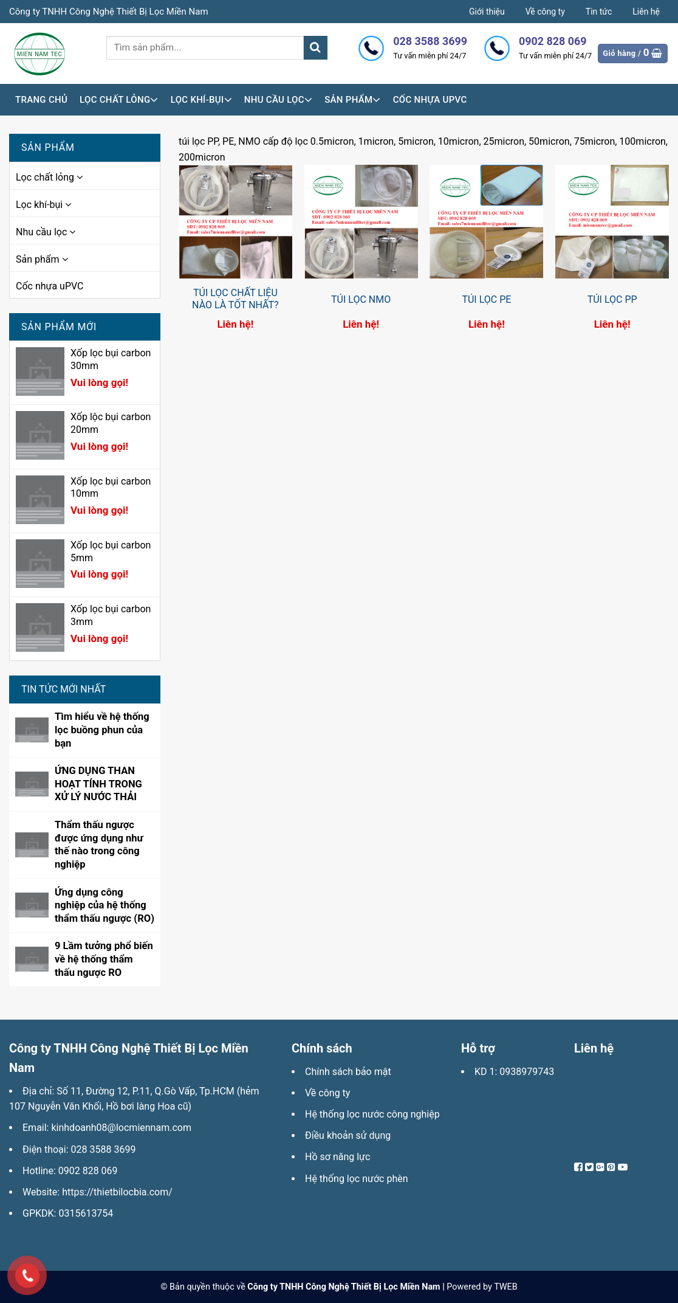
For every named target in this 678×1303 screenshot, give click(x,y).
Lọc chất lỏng (119, 100)
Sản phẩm (352, 100)
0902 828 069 (88, 1171)
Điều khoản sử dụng (348, 1135)
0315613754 (85, 1213)
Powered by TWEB (482, 1287)
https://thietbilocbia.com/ (117, 1192)
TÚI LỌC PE (486, 299)
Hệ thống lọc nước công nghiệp (372, 1114)
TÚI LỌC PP (612, 299)
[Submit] (315, 48)
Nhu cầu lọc (278, 100)
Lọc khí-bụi (201, 100)
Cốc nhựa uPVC (430, 99)
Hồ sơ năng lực (337, 1157)
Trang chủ (41, 99)
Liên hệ (646, 11)
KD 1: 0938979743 (514, 1071)
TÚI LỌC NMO (361, 299)
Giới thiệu (487, 11)
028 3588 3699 (103, 1149)
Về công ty (545, 11)
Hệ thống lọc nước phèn (356, 1178)
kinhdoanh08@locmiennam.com (121, 1127)
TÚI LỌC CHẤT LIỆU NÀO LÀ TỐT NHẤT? (235, 299)
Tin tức (599, 11)
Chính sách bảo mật (348, 1071)
